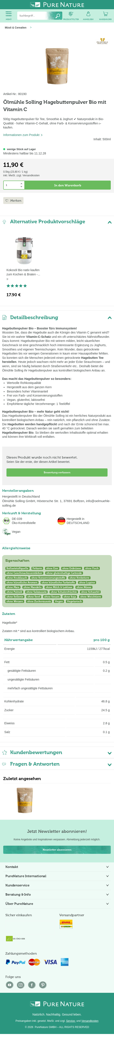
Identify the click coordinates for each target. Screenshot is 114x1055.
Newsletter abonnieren (57, 849)
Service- (71, 1020)
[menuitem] (8, 16)
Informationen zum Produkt (23, 135)
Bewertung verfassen (57, 472)
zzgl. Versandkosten (27, 175)
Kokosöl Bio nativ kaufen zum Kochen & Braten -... (23, 272)
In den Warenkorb (67, 185)
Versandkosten (89, 1020)
